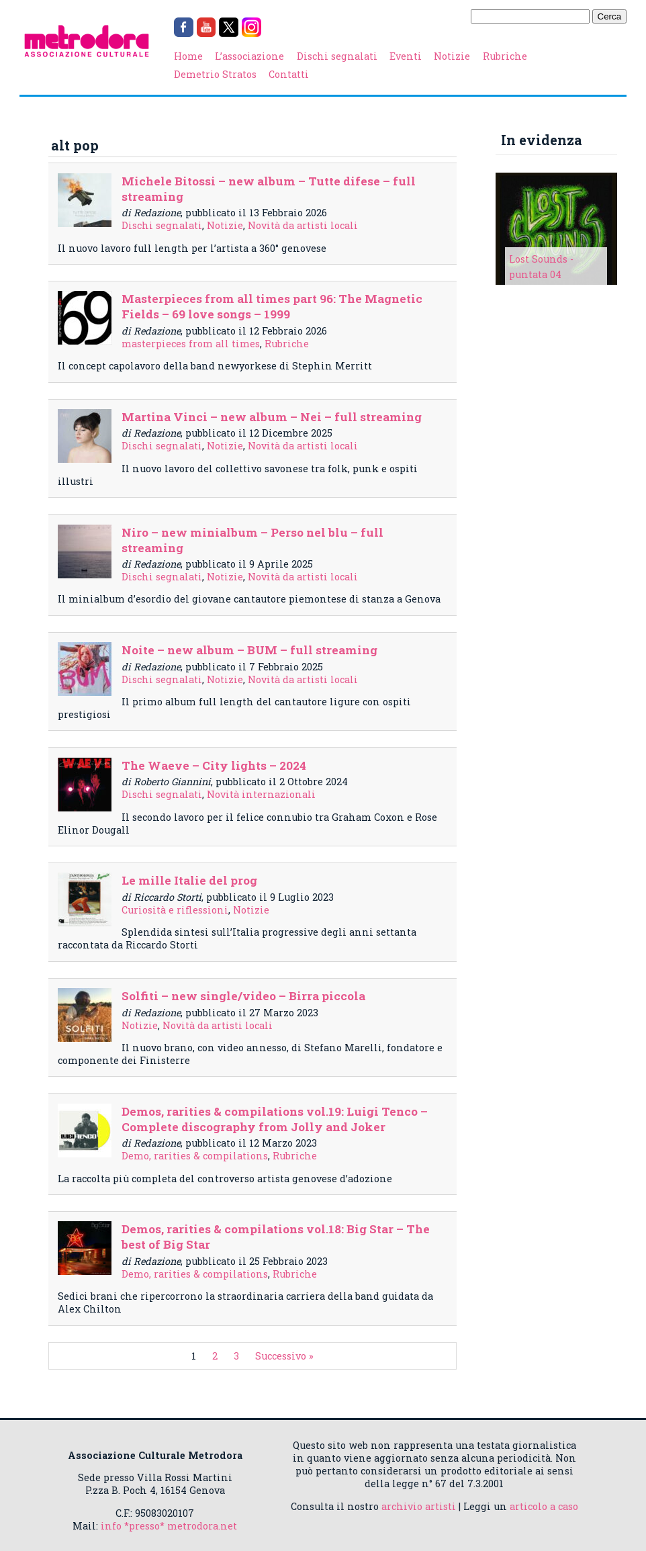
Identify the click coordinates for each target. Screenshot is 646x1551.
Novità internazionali (261, 794)
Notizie (452, 56)
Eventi (405, 56)
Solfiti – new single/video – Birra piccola (243, 996)
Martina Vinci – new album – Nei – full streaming (272, 417)
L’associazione (249, 56)
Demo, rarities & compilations (195, 1155)
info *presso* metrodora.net (169, 1525)
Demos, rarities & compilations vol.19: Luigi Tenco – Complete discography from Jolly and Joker (275, 1119)
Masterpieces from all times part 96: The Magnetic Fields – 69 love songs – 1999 (272, 306)
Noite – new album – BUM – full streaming (249, 650)
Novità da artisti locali (303, 225)
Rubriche (505, 56)
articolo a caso (544, 1506)
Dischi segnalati (337, 56)
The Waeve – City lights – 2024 (214, 765)
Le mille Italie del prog (189, 880)
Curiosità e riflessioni (175, 909)
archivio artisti (418, 1506)
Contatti (289, 74)
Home (188, 56)
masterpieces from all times (191, 343)
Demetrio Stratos (215, 74)
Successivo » (284, 1355)
